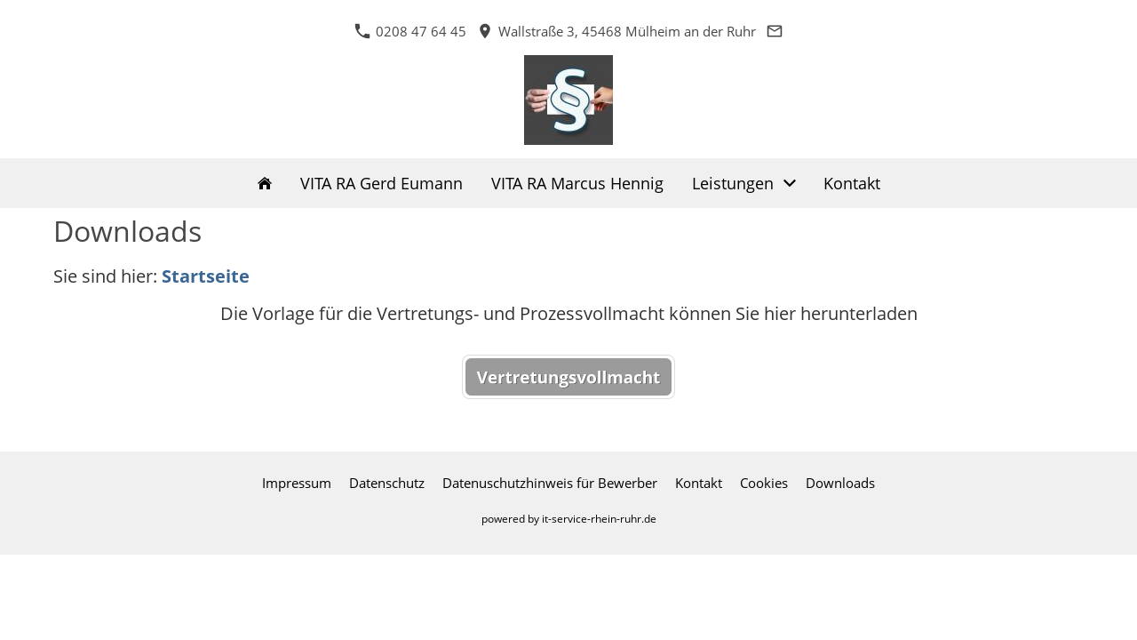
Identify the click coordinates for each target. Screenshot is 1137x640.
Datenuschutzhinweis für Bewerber (549, 483)
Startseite (206, 276)
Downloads (840, 483)
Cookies (764, 483)
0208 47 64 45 (410, 31)
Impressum (296, 483)
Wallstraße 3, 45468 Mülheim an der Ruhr (616, 31)
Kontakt (698, 483)
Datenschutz (387, 483)
